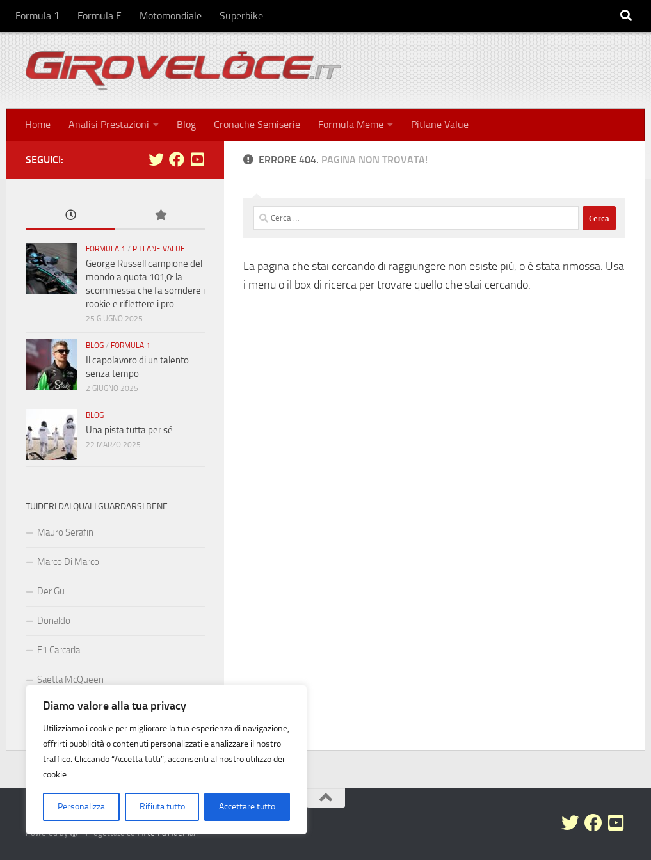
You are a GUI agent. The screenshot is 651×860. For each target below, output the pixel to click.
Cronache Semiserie (257, 124)
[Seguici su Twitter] (156, 159)
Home (38, 124)
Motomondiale (171, 16)
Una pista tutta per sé (129, 430)
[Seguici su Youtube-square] (197, 159)
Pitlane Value (440, 124)
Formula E (99, 16)
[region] (166, 759)
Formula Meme (350, 124)
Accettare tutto (247, 806)
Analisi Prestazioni (108, 124)
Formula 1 (37, 16)
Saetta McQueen (70, 679)
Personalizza (81, 806)
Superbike (241, 16)
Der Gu (51, 591)
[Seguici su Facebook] (176, 159)
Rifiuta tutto (162, 806)
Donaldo (53, 620)
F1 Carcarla (58, 650)
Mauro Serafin (65, 532)
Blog (186, 124)
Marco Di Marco (68, 562)
